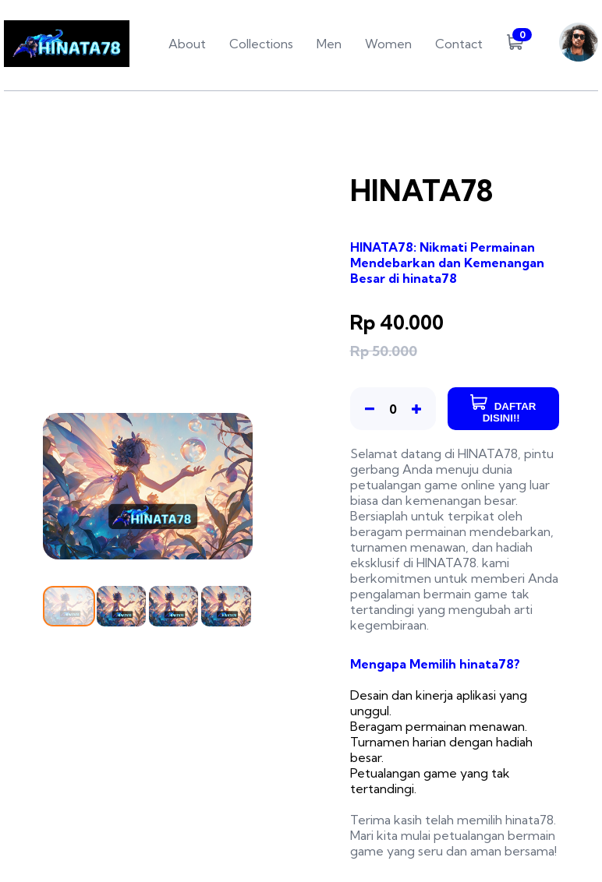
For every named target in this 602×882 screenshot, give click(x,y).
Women (388, 43)
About (187, 43)
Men (329, 43)
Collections (261, 43)
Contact (459, 43)
